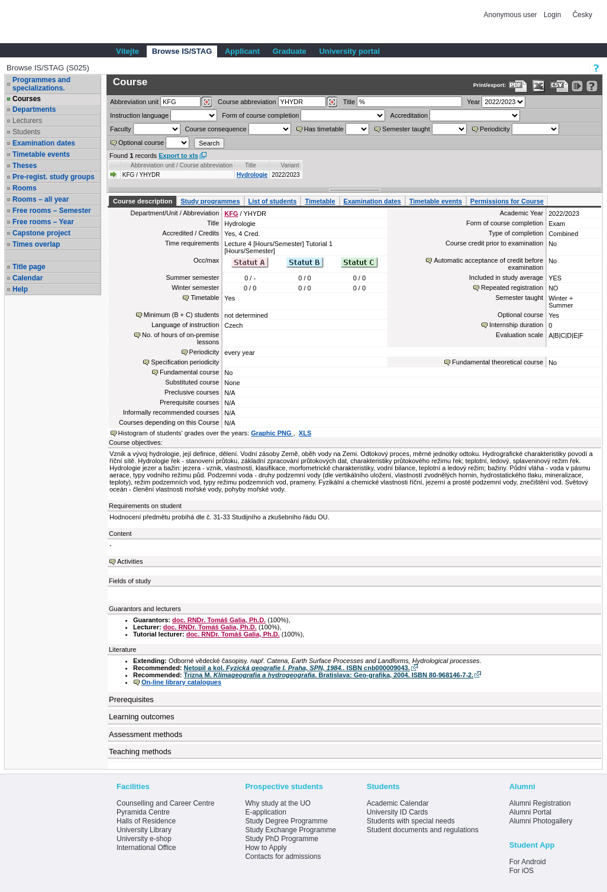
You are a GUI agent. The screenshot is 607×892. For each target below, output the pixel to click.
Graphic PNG (272, 433)
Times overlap (36, 244)
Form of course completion (260, 115)
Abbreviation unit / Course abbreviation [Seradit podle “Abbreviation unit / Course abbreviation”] (182, 165)
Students (26, 132)
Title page (29, 267)
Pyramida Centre (143, 812)
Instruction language (139, 115)
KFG (231, 213)
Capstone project (41, 233)
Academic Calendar (398, 803)
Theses (24, 165)
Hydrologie (252, 175)
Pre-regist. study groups (53, 177)
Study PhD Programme (281, 839)
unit (134, 101)
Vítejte (127, 51)
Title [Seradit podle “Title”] (250, 165)
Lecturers (27, 121)
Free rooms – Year (43, 222)
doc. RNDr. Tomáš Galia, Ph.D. (219, 619)
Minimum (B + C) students (181, 314)
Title (349, 101)
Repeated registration (512, 287)
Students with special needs (411, 821)
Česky (582, 15)
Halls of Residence (146, 821)
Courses (26, 99)
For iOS (521, 871)
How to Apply (265, 847)
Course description (142, 201)
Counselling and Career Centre (165, 803)
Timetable (320, 201)
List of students (272, 201)
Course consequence (216, 128)
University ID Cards (397, 812)
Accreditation (409, 115)
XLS (305, 433)
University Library (144, 830)
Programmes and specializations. (41, 84)
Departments (34, 109)
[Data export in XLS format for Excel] (538, 86)
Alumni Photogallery (541, 821)
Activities (130, 561)
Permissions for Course (507, 201)
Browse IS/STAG (182, 51)
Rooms (24, 188)
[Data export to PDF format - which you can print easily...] (518, 86)
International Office (146, 847)
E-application (265, 812)
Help (20, 289)
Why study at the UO (278, 803)
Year (473, 101)
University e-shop (144, 839)
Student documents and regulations (423, 830)
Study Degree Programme (286, 821)
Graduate (289, 51)
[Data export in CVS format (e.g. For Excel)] (559, 86)
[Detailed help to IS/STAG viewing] (592, 86)
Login (552, 15)
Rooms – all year (40, 199)
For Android (527, 862)
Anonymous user (511, 15)
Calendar (27, 278)
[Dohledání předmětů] (332, 102)
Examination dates (43, 143)
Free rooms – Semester (51, 210)
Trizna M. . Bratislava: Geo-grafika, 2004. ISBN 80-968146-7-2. (329, 674)
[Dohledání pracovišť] (207, 102)
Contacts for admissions (283, 856)
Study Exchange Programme (290, 830)
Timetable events (41, 154)
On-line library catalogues (181, 682)
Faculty (120, 128)
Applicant (242, 51)
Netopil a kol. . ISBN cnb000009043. (297, 667)
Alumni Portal (530, 812)
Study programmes (210, 201)
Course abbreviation (247, 101)
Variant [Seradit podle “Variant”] (290, 165)
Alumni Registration (540, 803)
